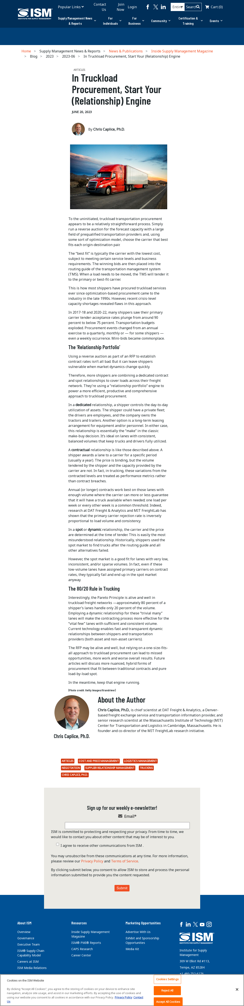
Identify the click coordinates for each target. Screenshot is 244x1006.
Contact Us (100, 7)
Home (26, 51)
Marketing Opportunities (143, 922)
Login (132, 7)
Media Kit (132, 949)
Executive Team (28, 944)
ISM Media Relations (32, 968)
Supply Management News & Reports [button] (77, 20)
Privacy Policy (92, 861)
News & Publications (126, 51)
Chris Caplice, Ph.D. (75, 775)
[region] (122, 990)
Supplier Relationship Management (109, 768)
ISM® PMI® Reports (86, 943)
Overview (23, 932)
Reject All (167, 990)
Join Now (120, 7)
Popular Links (69, 7)
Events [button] (216, 21)
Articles (68, 761)
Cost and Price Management (99, 761)
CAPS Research (82, 949)
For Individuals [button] (112, 20)
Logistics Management (140, 761)
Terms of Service (124, 861)
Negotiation (71, 768)
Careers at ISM (28, 961)
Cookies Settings (167, 979)
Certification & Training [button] (190, 20)
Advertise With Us (138, 932)
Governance (25, 938)
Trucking (146, 768)
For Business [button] (136, 20)
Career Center (81, 955)
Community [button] (160, 21)
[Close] (237, 989)
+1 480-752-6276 (192, 974)
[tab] (77, 21)
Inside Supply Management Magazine (182, 51)
